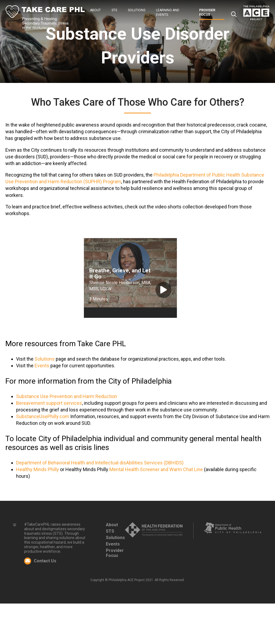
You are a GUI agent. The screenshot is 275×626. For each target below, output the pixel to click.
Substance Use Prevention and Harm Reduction (66, 396)
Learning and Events (167, 12)
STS (114, 10)
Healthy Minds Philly (37, 469)
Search (234, 14)
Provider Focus (115, 553)
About (95, 10)
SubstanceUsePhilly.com (43, 416)
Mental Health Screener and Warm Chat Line (156, 469)
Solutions (136, 10)
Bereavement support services (49, 403)
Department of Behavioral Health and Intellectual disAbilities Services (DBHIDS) (100, 462)
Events (42, 365)
